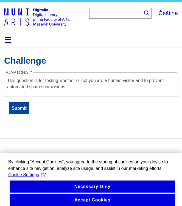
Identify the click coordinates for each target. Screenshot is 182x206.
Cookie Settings (27, 179)
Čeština (168, 13)
